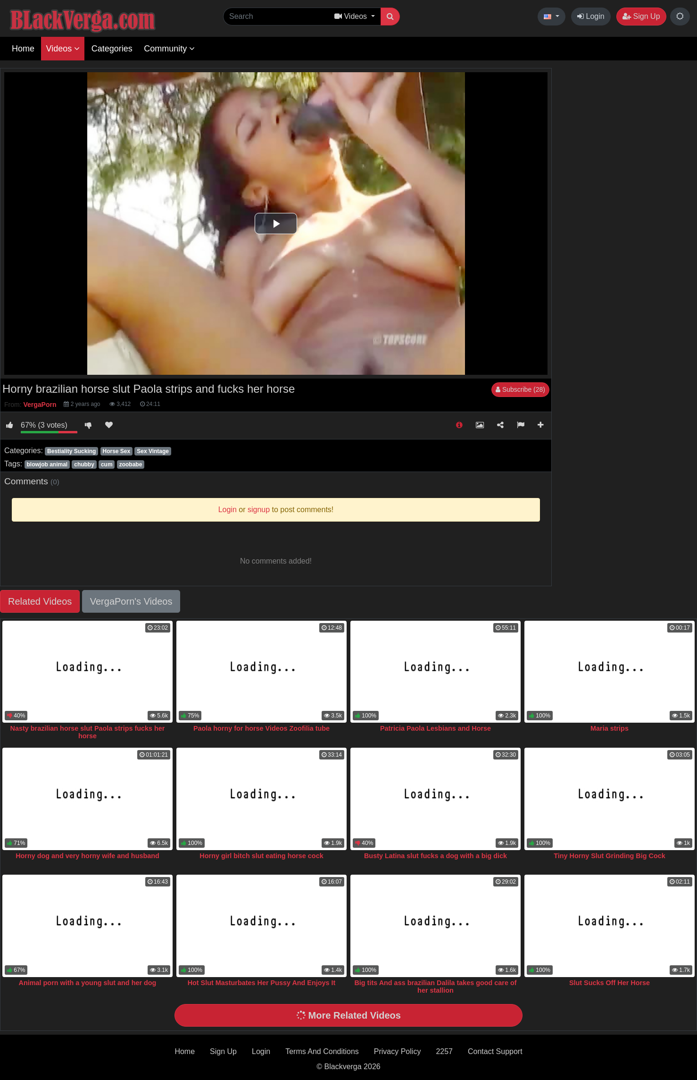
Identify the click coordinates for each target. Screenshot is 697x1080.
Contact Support (495, 1051)
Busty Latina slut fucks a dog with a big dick (435, 856)
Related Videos (40, 601)
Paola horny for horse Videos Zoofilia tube (261, 728)
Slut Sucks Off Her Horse (609, 983)
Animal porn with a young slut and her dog (88, 983)
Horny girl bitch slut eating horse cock (261, 856)
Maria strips (609, 728)
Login (591, 16)
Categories (112, 48)
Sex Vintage (153, 451)
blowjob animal (46, 464)
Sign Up (641, 16)
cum (107, 464)
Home (23, 48)
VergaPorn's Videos (131, 601)
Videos (63, 48)
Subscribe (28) (520, 389)
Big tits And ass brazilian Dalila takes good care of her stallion (435, 986)
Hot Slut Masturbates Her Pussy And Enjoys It (262, 983)
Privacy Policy (397, 1051)
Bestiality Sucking (71, 451)
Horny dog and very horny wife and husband (87, 856)
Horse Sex (116, 451)
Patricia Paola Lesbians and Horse (435, 728)
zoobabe (130, 464)
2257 (444, 1051)
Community (169, 48)
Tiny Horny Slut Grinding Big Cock (609, 856)
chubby (84, 464)
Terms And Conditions (322, 1051)
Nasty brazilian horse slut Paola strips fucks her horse (87, 732)
